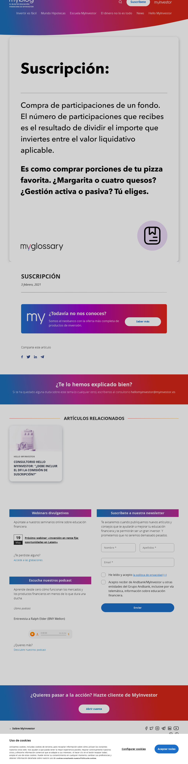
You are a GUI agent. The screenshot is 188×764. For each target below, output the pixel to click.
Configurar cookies (129, 747)
